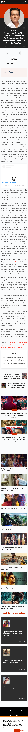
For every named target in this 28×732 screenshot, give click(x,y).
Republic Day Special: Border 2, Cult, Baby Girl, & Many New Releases (13, 509)
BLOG (14, 409)
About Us (19, 711)
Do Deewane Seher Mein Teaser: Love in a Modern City (13, 690)
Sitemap (8, 711)
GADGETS (5, 629)
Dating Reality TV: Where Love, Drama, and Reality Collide (14, 470)
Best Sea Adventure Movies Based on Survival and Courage (12, 607)
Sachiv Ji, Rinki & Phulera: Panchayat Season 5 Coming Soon (12, 588)
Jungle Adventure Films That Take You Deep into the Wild (12, 529)
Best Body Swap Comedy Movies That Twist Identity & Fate (12, 489)
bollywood (14, 30)
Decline (22, 730)
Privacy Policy (14, 715)
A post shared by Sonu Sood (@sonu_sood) (14, 185)
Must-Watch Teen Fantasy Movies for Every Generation (12, 548)
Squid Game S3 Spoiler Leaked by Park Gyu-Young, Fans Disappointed (14, 414)
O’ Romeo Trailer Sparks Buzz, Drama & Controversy (13, 568)
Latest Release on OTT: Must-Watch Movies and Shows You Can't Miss (14, 438)
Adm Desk (10, 64)
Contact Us (14, 713)
